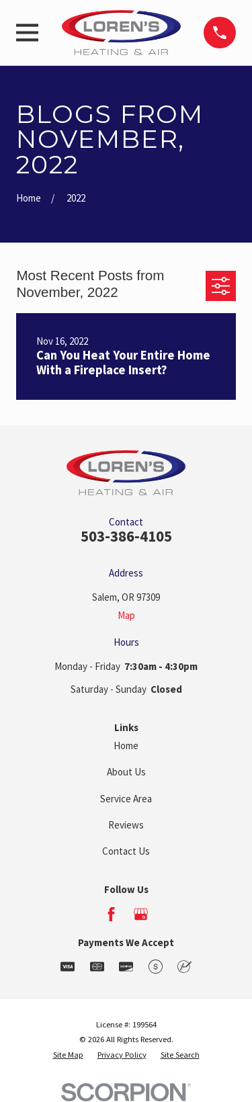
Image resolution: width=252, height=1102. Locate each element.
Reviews (126, 824)
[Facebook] (111, 914)
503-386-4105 (126, 536)
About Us (126, 771)
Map (126, 615)
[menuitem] (68, 1055)
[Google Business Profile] (141, 914)
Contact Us (126, 851)
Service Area (126, 798)
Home (126, 745)
